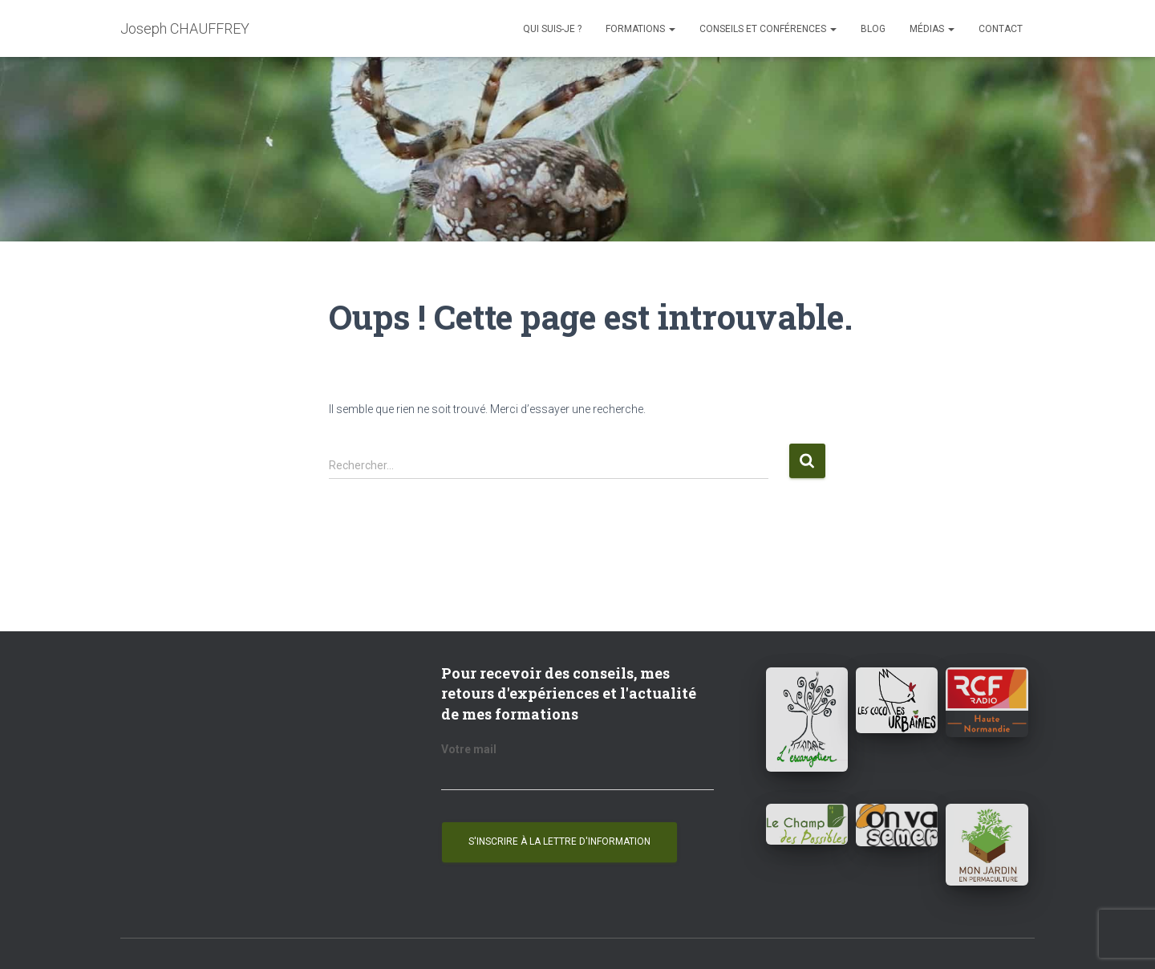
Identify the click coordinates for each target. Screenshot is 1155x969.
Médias (932, 28)
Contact (1001, 28)
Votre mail (468, 749)
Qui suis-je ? (552, 28)
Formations (640, 28)
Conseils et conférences (768, 28)
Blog (873, 28)
